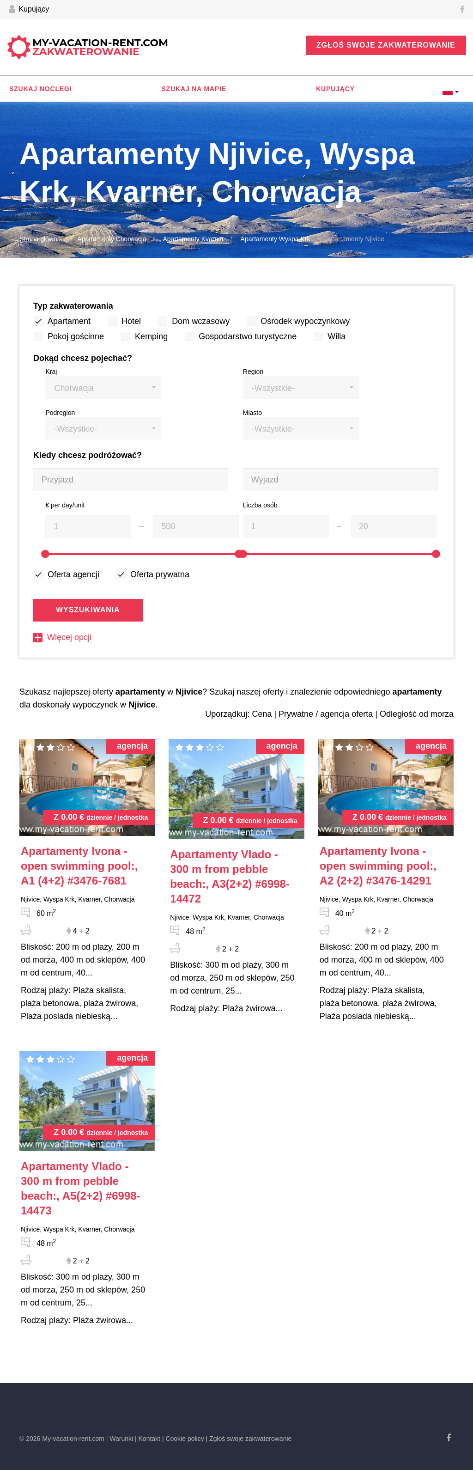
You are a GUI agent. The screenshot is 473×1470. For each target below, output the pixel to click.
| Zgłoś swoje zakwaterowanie (249, 1438)
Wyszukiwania (88, 610)
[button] (103, 387)
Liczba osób (260, 505)
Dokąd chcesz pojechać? (82, 358)
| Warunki (119, 1438)
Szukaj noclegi (40, 88)
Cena (262, 714)
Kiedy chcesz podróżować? (87, 455)
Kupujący (29, 9)
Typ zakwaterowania (73, 306)
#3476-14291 (378, 866)
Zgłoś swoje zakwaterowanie (385, 45)
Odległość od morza (417, 714)
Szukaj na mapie (194, 88)
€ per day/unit (65, 505)
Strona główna (40, 239)
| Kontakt (147, 1438)
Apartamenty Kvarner (193, 239)
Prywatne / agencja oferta (326, 714)
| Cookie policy (183, 1438)
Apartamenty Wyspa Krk (275, 239)
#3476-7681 (79, 866)
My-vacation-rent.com (100, 47)
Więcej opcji (62, 637)
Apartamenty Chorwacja (111, 239)
